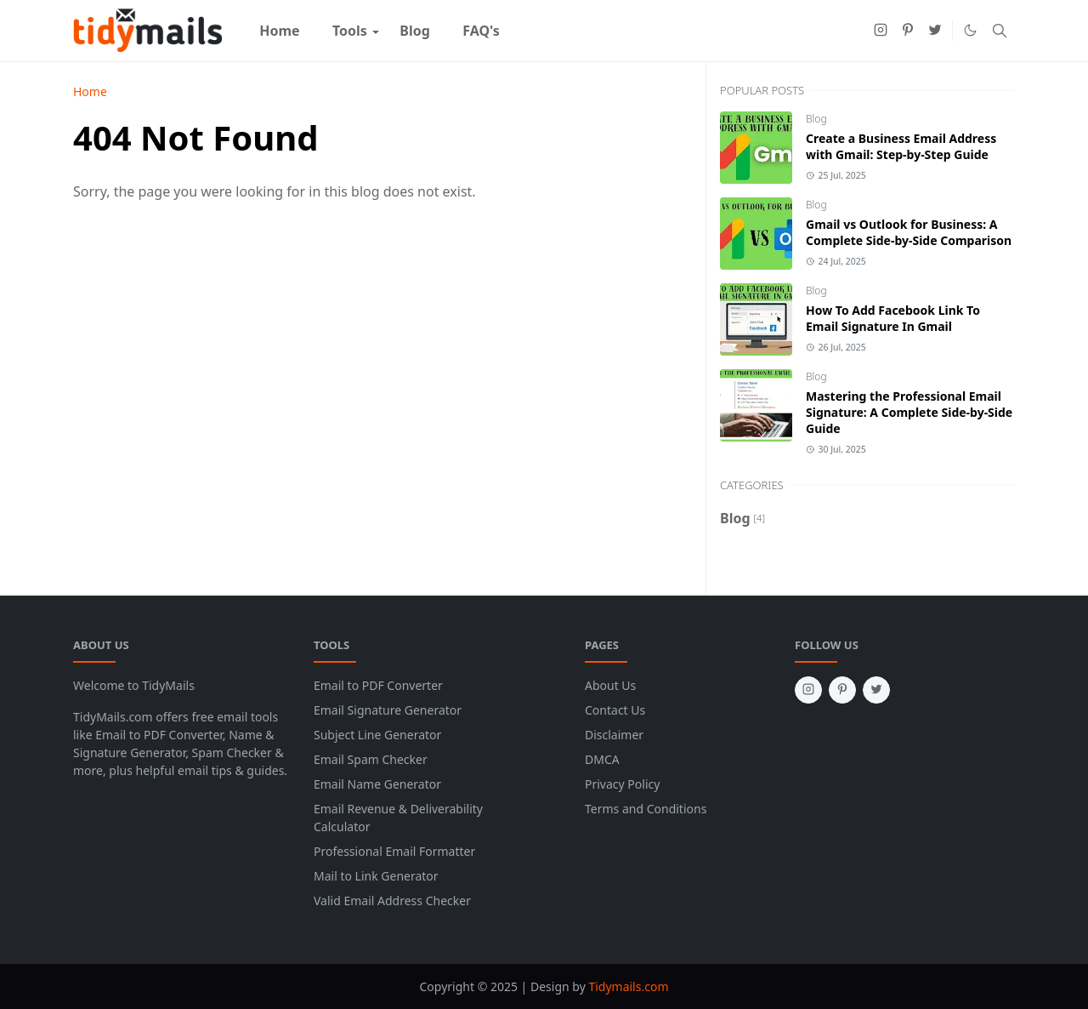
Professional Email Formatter (394, 851)
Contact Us (615, 710)
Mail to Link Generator (376, 876)
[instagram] (880, 30)
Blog (816, 118)
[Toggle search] (999, 30)
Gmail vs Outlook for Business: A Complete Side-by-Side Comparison (909, 232)
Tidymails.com (628, 986)
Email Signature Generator (388, 710)
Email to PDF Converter (378, 685)
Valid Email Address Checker (392, 900)
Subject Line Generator (377, 735)
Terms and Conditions (645, 809)
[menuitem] (279, 30)
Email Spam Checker (371, 759)
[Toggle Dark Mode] (970, 30)
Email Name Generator (377, 784)
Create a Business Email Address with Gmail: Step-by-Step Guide (901, 146)
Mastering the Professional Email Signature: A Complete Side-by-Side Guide (909, 412)
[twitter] (935, 30)
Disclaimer (614, 735)
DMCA (602, 759)
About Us (610, 685)
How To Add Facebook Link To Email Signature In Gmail (893, 318)
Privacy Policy (622, 784)
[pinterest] (907, 30)
